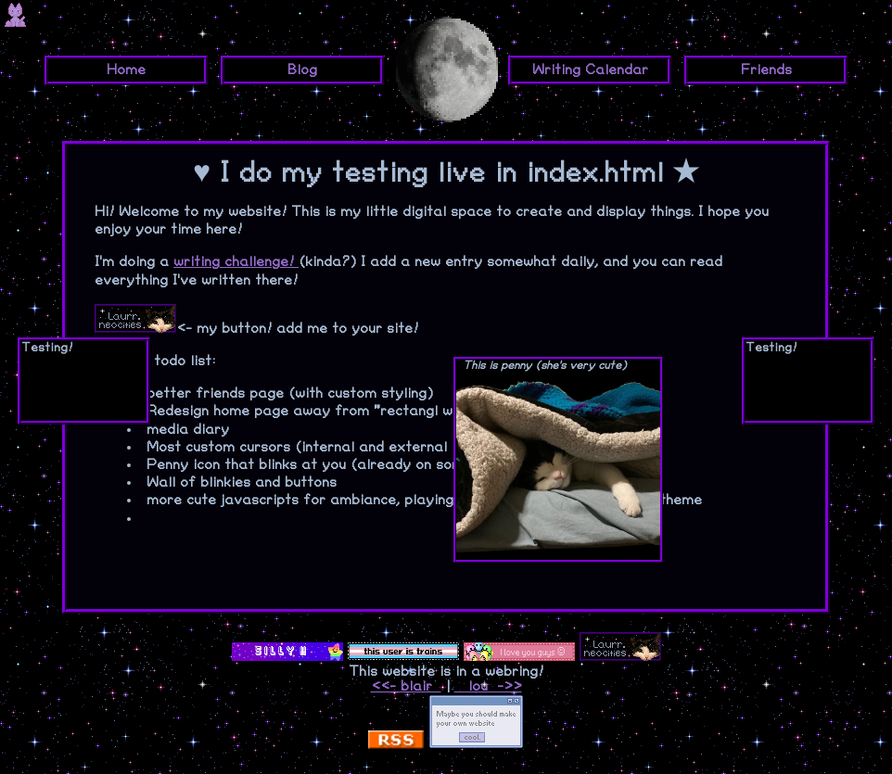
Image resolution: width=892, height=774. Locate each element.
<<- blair (406, 686)
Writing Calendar (590, 70)
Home (126, 70)
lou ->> (488, 686)
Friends (766, 70)
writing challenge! (236, 262)
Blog (302, 70)
